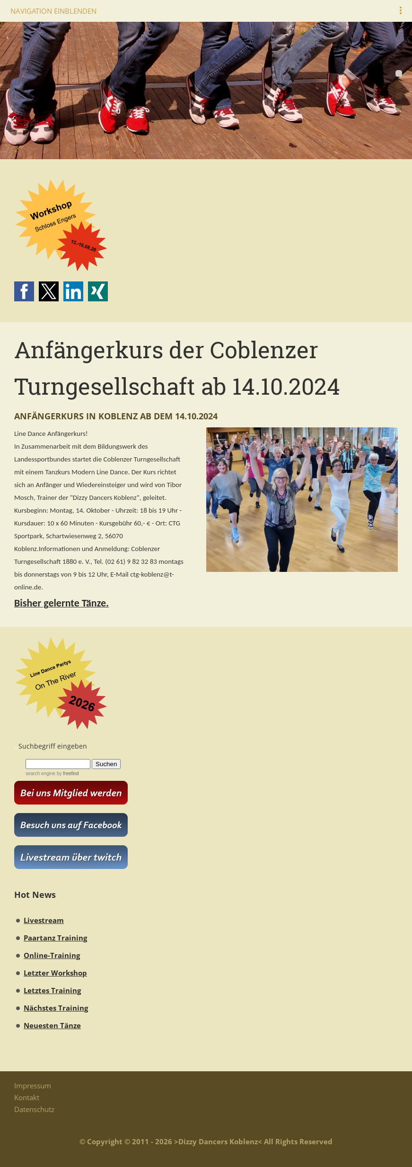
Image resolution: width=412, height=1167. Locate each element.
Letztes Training (52, 990)
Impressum (32, 1085)
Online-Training (52, 955)
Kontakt (26, 1097)
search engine (40, 773)
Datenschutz (34, 1109)
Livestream (44, 920)
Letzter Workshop (55, 972)
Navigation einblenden (53, 11)
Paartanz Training (55, 937)
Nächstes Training (56, 1008)
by (67, 773)
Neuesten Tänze (52, 1025)
